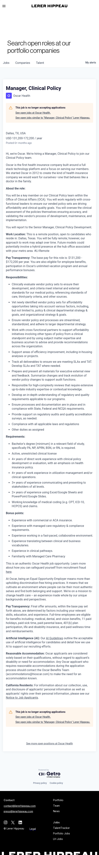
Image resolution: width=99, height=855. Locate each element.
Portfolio (58, 800)
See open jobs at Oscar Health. (33, 112)
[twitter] (13, 822)
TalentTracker (61, 827)
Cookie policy (56, 783)
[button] (5, 6)
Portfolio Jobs (61, 833)
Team (56, 805)
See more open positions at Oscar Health (49, 743)
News (56, 811)
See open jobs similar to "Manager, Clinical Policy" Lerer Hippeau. (52, 117)
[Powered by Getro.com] (50, 773)
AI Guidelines (54, 638)
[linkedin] (20, 822)
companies (22, 63)
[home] (49, 6)
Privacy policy (40, 783)
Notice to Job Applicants (22, 697)
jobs (6, 63)
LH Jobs (58, 839)
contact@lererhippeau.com (20, 805)
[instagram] (5, 822)
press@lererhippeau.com (18, 811)
